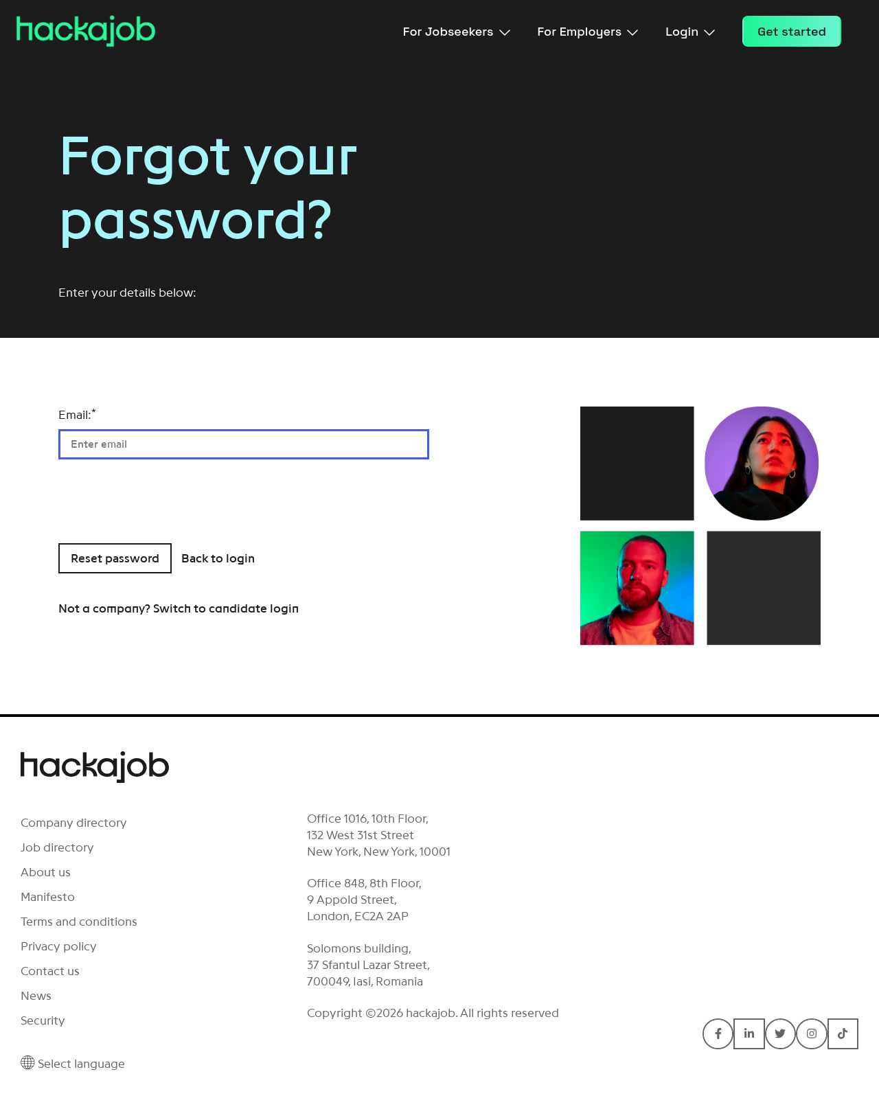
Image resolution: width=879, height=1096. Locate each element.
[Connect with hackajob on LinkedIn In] (748, 1033)
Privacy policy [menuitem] (59, 946)
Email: (77, 414)
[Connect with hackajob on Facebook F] (718, 1033)
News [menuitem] (36, 995)
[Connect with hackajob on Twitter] (780, 1033)
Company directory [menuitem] (74, 822)
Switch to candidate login (226, 608)
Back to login (218, 558)
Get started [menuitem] (791, 31)
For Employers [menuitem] (588, 31)
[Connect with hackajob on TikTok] (842, 1033)
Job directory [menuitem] (57, 847)
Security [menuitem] (43, 1020)
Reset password (115, 558)
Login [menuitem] (690, 31)
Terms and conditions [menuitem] (79, 921)
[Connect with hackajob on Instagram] (811, 1033)
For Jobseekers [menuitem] (456, 31)
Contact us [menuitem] (50, 971)
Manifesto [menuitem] (48, 896)
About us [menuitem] (46, 872)
